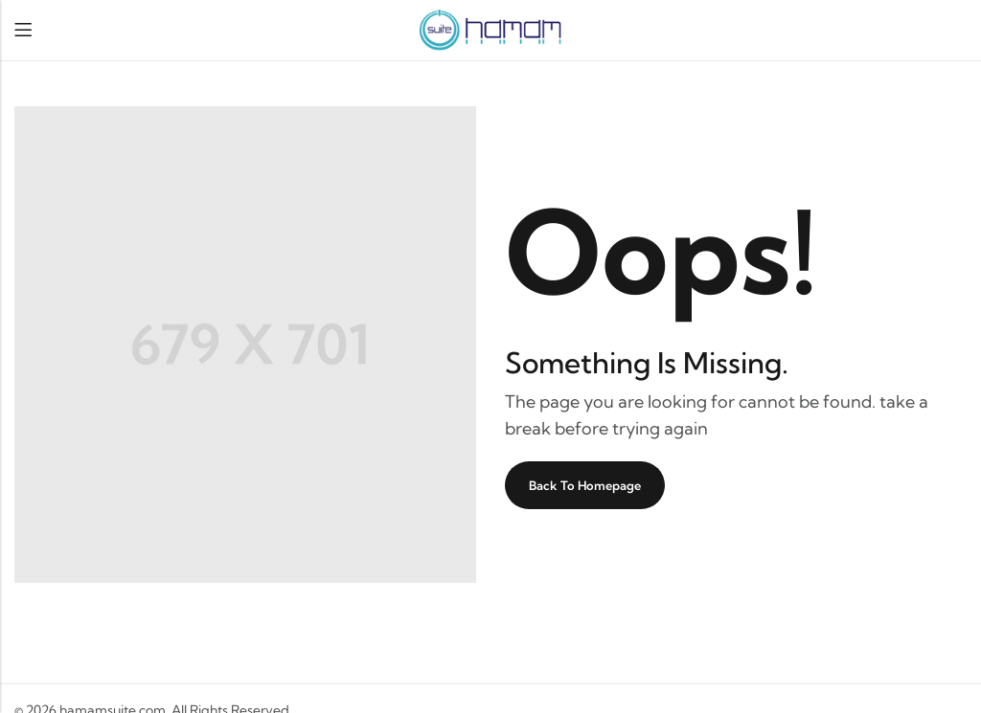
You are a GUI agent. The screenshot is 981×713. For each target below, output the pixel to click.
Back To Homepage (585, 485)
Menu (23, 30)
